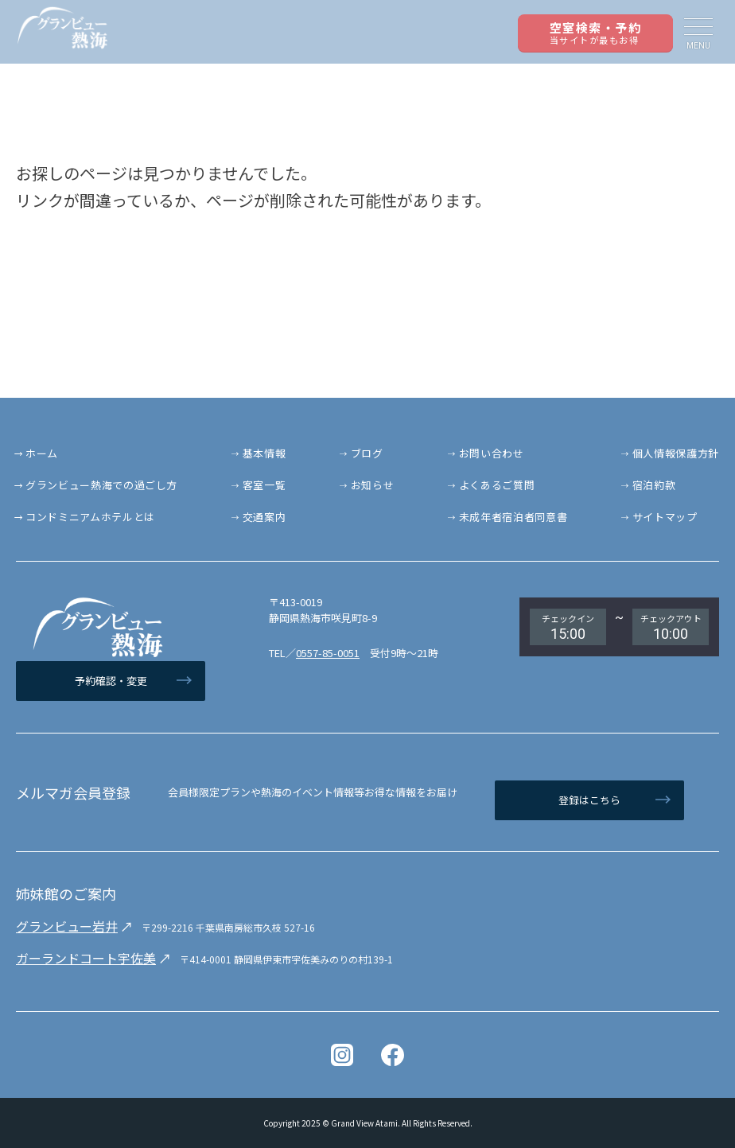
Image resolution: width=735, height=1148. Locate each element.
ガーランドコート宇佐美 (86, 957)
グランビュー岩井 (67, 926)
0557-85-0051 (328, 652)
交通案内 (264, 516)
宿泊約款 (654, 484)
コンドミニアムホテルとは (90, 516)
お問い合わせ (491, 453)
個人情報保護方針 (675, 453)
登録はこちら (589, 799)
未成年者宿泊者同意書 (513, 516)
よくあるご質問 (497, 484)
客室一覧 (264, 484)
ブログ (367, 453)
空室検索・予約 (596, 32)
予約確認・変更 (111, 680)
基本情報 (264, 453)
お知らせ (373, 484)
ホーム (41, 453)
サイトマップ (665, 516)
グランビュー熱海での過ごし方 (101, 484)
